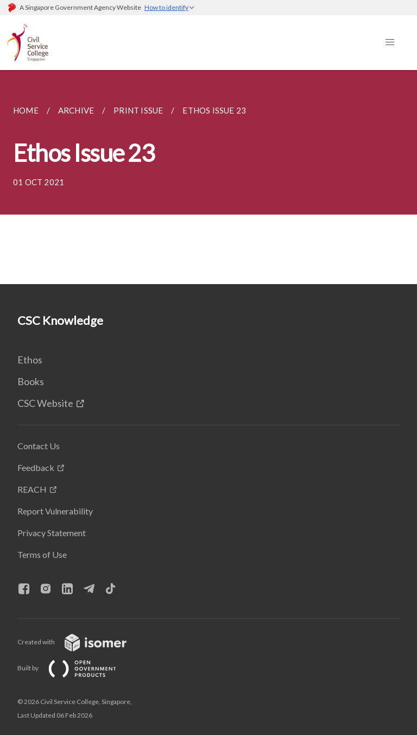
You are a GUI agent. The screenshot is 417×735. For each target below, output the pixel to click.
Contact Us (38, 446)
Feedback (35, 467)
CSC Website (45, 403)
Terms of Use (42, 554)
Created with (80, 642)
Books (30, 381)
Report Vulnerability (55, 511)
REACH (32, 489)
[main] (208, 177)
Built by (75, 668)
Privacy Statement (51, 532)
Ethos (29, 360)
